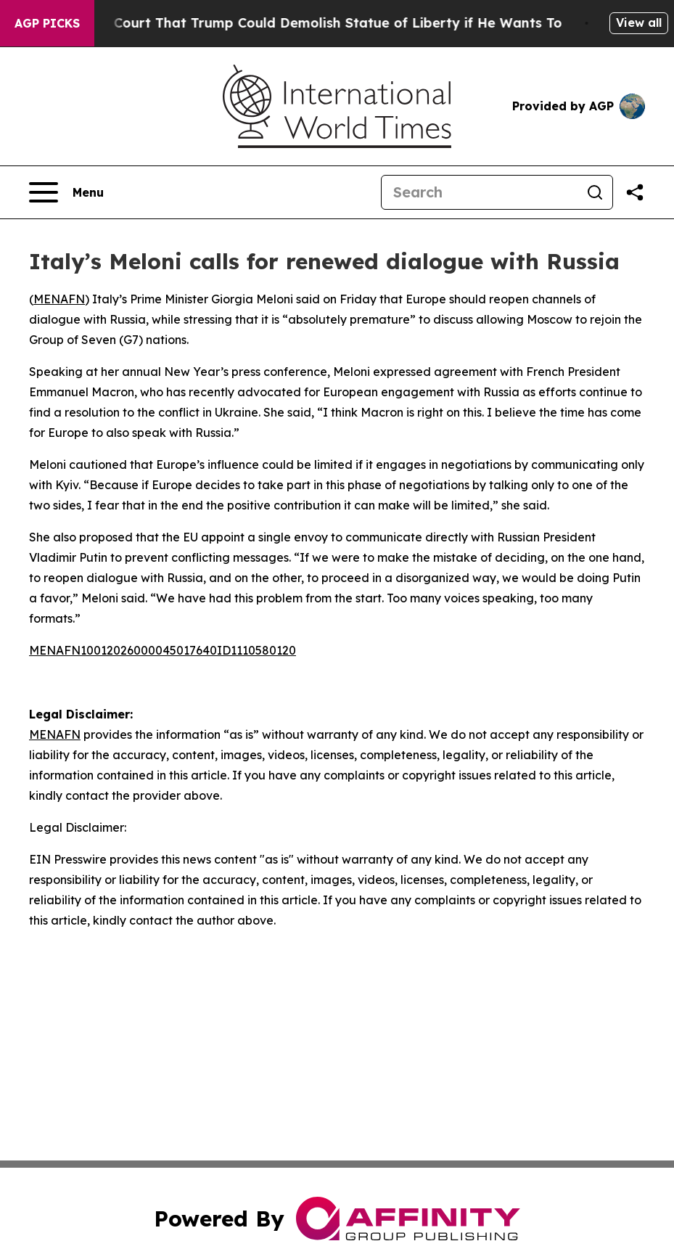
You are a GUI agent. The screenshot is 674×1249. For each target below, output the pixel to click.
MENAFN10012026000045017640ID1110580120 (162, 650)
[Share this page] (635, 192)
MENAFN (59, 299)
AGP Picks (47, 23)
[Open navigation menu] (66, 192)
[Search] (480, 192)
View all (639, 22)
